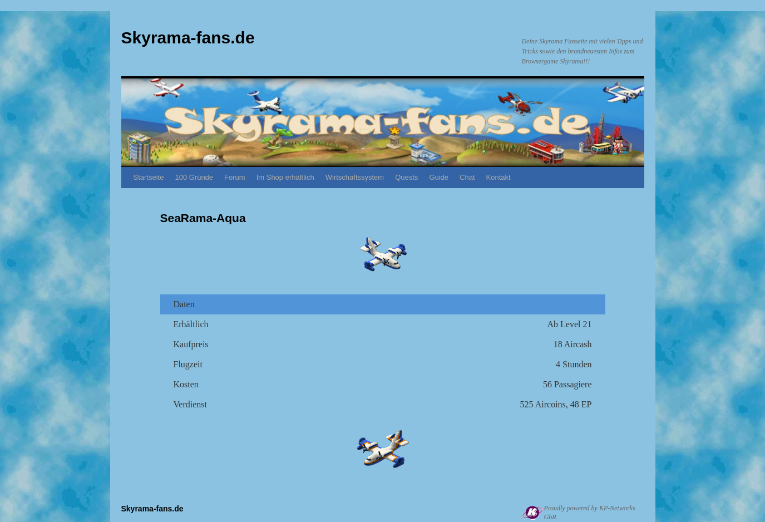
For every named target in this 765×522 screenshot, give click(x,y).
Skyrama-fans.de (188, 37)
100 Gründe (194, 177)
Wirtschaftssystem (354, 177)
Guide (438, 177)
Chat (467, 177)
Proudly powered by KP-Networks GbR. (589, 512)
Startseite (149, 177)
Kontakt (498, 177)
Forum (234, 177)
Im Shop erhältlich (285, 177)
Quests (406, 177)
